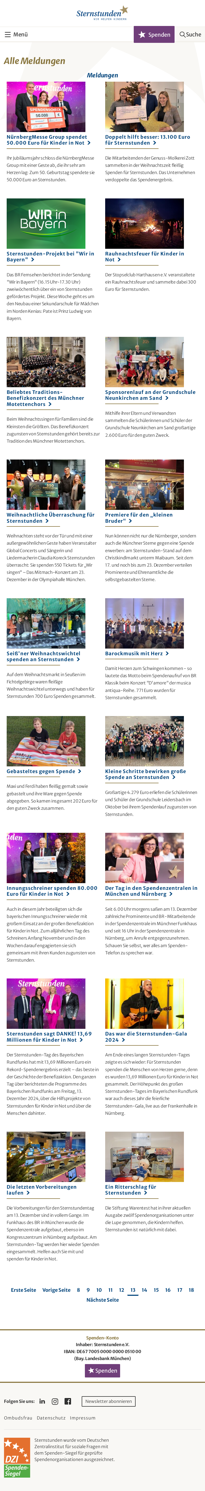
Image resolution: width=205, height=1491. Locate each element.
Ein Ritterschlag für (130, 1190)
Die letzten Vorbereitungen (42, 1190)
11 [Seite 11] (110, 1290)
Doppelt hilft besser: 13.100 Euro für (147, 140)
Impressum (83, 1418)
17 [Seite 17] (179, 1290)
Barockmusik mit (137, 653)
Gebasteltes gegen (44, 771)
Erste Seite (23, 1290)
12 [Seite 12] (121, 1290)
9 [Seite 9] (88, 1290)
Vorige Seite (56, 1290)
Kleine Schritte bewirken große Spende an (145, 774)
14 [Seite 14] (144, 1290)
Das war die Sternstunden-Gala (146, 1037)
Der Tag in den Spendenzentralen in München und (151, 891)
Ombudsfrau (18, 1418)
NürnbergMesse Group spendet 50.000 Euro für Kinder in (48, 140)
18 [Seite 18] (191, 1290)
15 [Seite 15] (156, 1290)
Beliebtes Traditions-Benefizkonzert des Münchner (45, 398)
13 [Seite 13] (133, 1290)
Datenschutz (51, 1418)
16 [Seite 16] (168, 1290)
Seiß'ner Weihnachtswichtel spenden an (44, 656)
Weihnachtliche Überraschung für (51, 518)
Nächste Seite (102, 1300)
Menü (20, 34)
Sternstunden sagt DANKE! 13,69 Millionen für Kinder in (49, 1037)
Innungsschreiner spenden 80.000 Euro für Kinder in (52, 891)
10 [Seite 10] (99, 1290)
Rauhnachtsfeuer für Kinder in (144, 257)
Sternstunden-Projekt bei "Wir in (50, 257)
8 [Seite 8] (78, 1290)
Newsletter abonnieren (108, 1401)
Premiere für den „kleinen (139, 518)
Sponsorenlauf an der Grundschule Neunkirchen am (150, 395)
